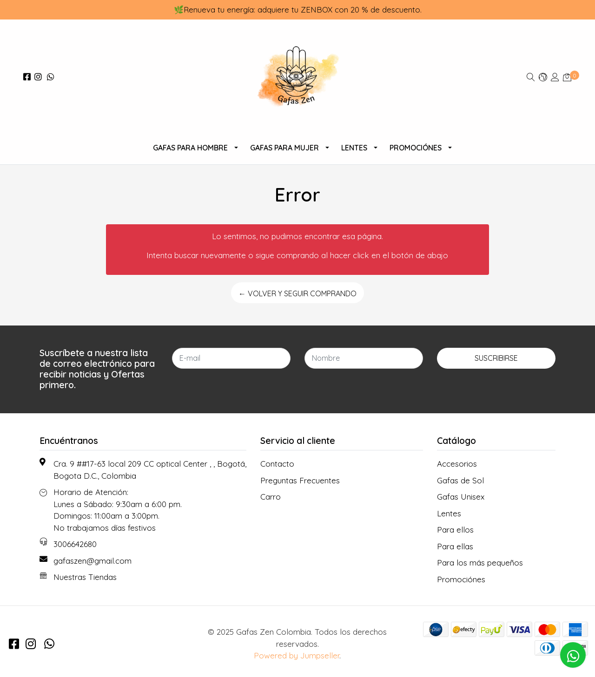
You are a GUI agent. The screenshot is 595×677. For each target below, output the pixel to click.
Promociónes (416, 147)
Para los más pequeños (480, 562)
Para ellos (455, 529)
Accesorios (457, 464)
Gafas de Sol (460, 480)
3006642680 (75, 544)
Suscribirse (496, 358)
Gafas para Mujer (284, 147)
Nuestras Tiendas (85, 577)
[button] (543, 77)
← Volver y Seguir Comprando (297, 293)
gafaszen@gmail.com (92, 561)
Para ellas (455, 546)
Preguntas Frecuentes (300, 480)
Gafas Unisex (460, 496)
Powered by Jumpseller (296, 655)
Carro (270, 496)
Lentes (354, 147)
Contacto (277, 464)
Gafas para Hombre (190, 147)
